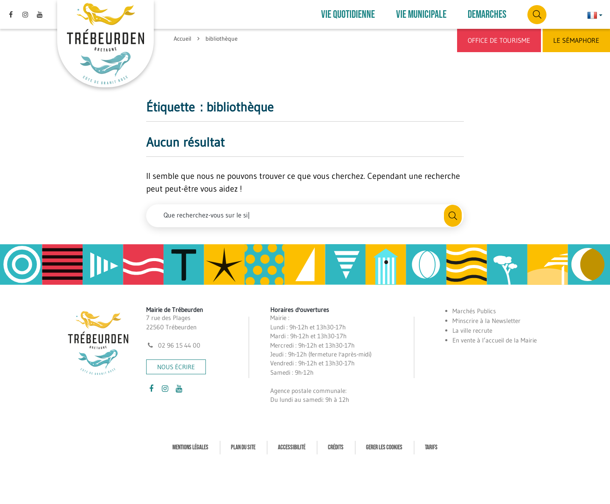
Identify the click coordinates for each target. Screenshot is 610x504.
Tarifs (431, 447)
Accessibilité (291, 447)
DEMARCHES (487, 14)
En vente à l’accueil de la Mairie (494, 340)
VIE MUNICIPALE (421, 14)
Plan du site (243, 447)
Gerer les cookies (384, 447)
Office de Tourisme (499, 40)
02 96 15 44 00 (173, 345)
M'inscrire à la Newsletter (486, 321)
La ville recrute (472, 330)
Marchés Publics (474, 311)
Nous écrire (176, 367)
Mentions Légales (190, 447)
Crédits (336, 447)
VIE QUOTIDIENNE (348, 14)
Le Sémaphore (576, 40)
